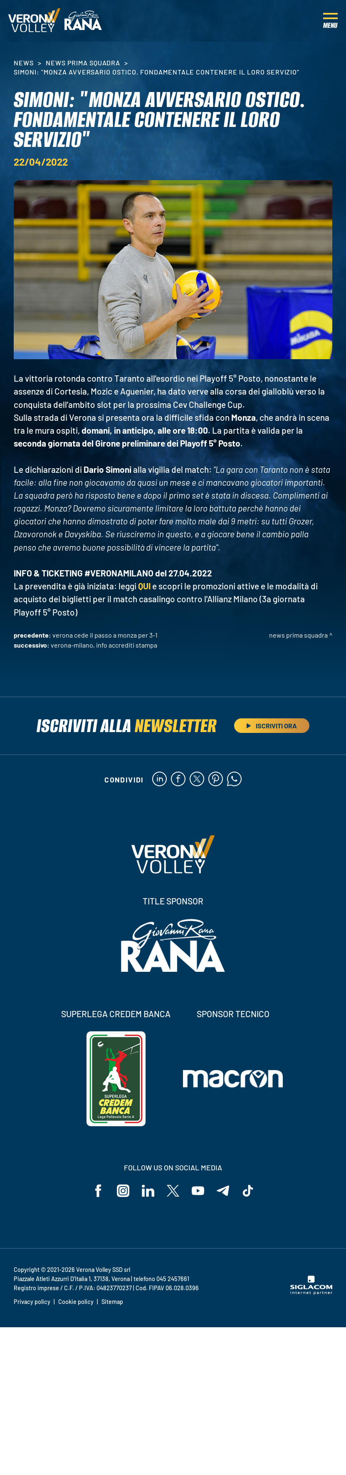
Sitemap (112, 1301)
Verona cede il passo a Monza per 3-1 (105, 635)
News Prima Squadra (83, 63)
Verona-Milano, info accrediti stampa (104, 645)
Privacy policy (32, 1301)
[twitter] (197, 779)
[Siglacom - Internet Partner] (311, 1292)
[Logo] (34, 20)
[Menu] (330, 21)
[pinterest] (215, 779)
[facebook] (178, 779)
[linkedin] (159, 779)
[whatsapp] (234, 779)
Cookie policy (76, 1301)
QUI (144, 586)
